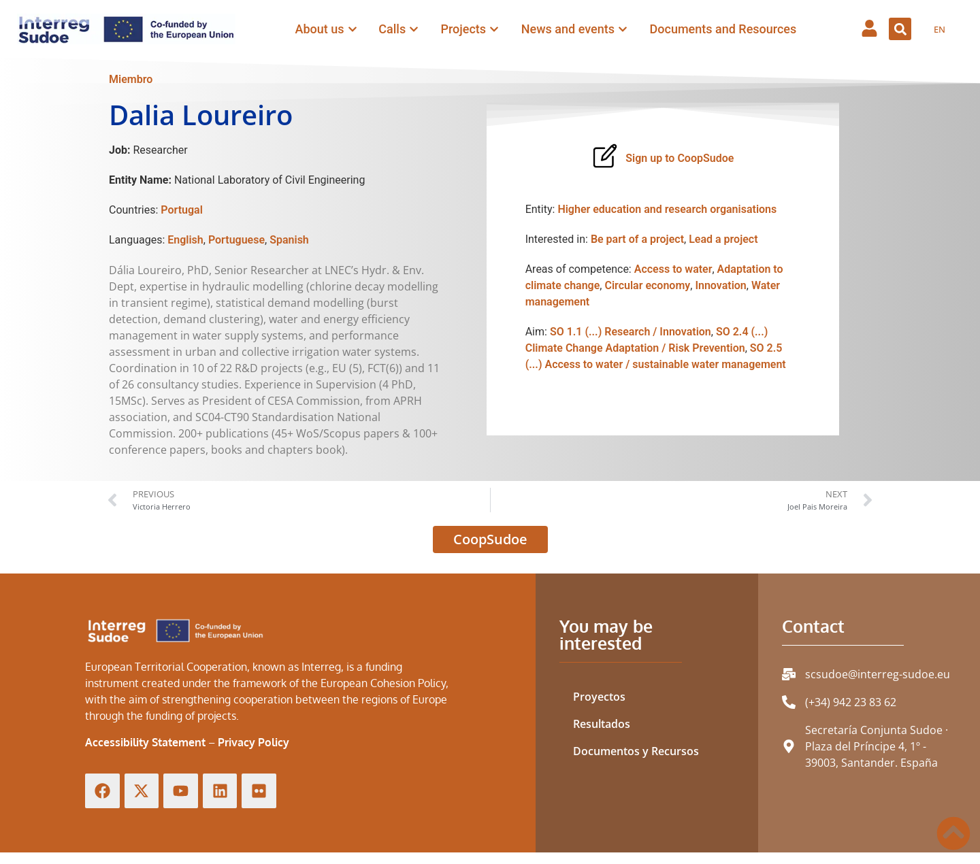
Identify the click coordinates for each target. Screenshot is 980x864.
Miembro (130, 79)
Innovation (720, 285)
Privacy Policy (253, 742)
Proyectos (599, 696)
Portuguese (236, 239)
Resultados (601, 723)
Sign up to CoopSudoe (679, 158)
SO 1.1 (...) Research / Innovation (630, 331)
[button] (900, 29)
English (185, 239)
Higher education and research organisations (667, 209)
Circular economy (647, 285)
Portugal (182, 209)
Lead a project (723, 239)
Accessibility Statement (145, 742)
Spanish (289, 239)
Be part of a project (637, 239)
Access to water (673, 269)
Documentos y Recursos (636, 751)
